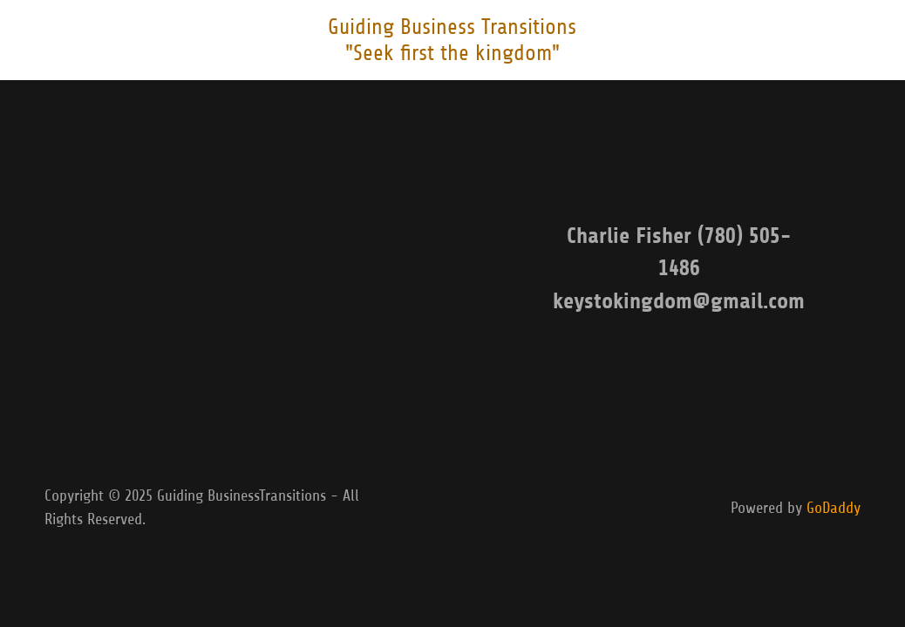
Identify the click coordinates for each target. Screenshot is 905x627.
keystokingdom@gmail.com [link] (679, 301)
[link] (452, 55)
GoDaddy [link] (833, 507)
